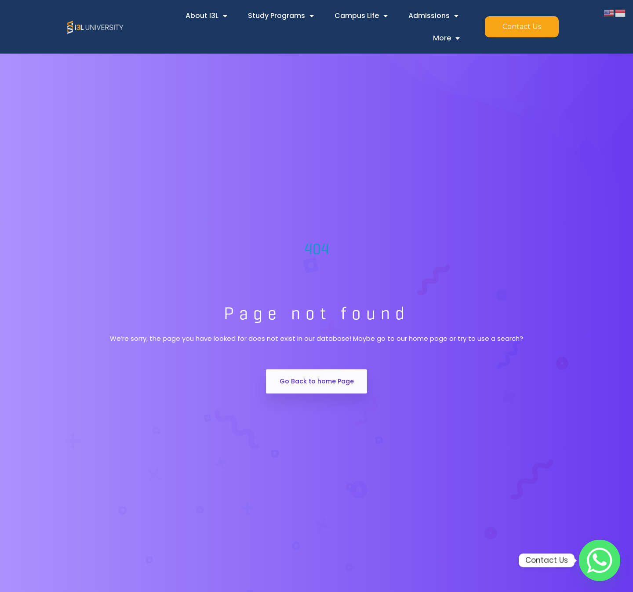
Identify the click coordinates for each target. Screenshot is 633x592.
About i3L (206, 16)
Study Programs (281, 16)
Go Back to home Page (317, 381)
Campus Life (361, 16)
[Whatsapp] (599, 560)
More (446, 38)
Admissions (433, 16)
